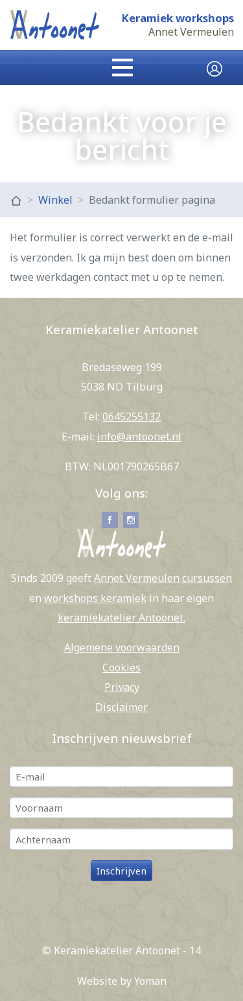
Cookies (121, 667)
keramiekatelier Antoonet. (121, 617)
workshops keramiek (95, 598)
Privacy (121, 687)
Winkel (55, 200)
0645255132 (131, 416)
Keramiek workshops (177, 18)
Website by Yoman (122, 981)
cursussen (207, 578)
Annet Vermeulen (191, 32)
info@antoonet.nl (139, 436)
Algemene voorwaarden (121, 647)
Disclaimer (121, 707)
